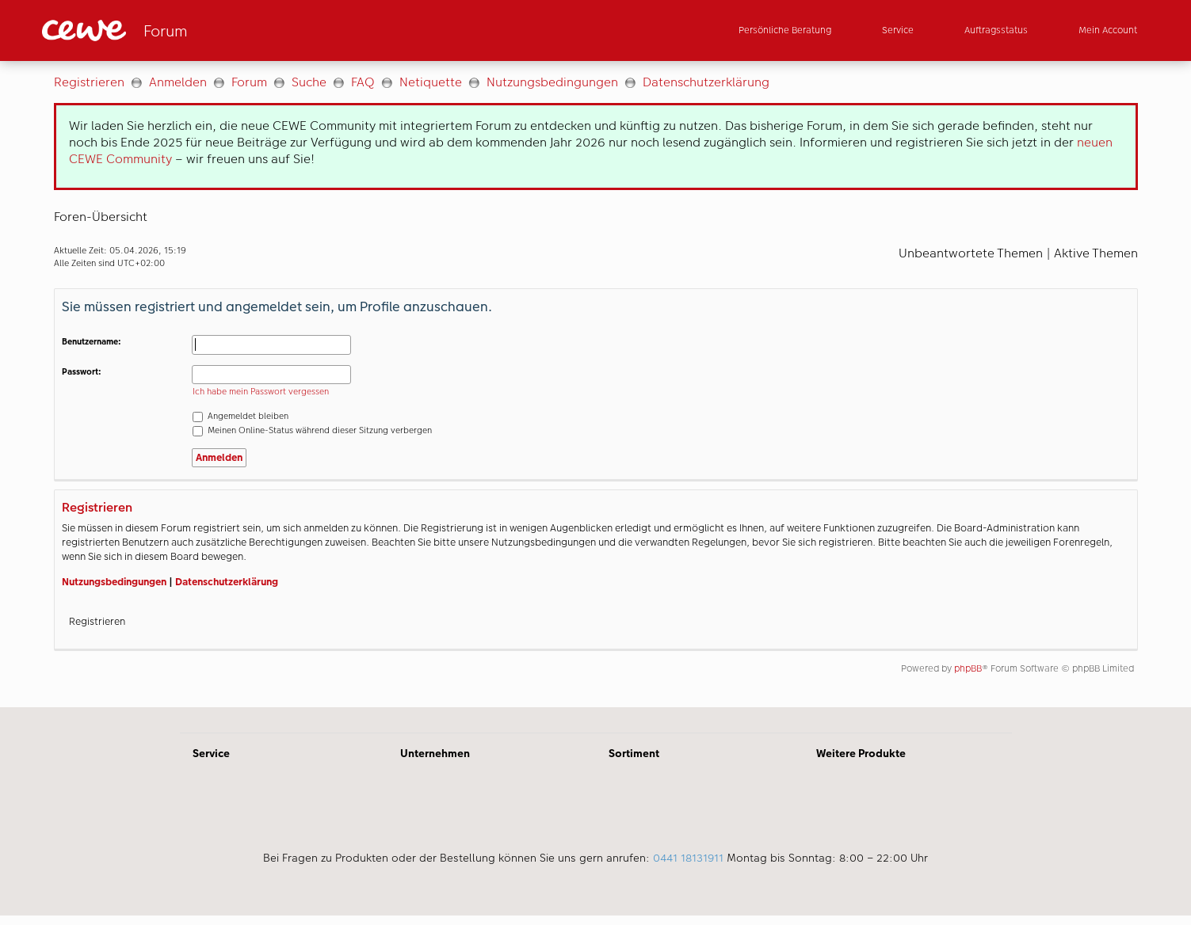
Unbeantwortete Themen (971, 253)
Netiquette (430, 82)
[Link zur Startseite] (197, 30)
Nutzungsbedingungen (552, 82)
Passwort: (81, 372)
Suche (309, 82)
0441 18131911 (688, 858)
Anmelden (178, 82)
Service (211, 753)
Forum (249, 82)
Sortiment (634, 753)
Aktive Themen (1096, 253)
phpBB (968, 668)
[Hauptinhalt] (595, 384)
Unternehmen (435, 753)
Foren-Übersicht (100, 216)
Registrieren (89, 82)
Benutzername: (91, 342)
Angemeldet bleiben (240, 416)
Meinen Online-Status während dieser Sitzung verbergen (312, 430)
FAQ (363, 82)
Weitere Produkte (861, 753)
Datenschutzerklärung (706, 82)
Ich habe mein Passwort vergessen (261, 392)
